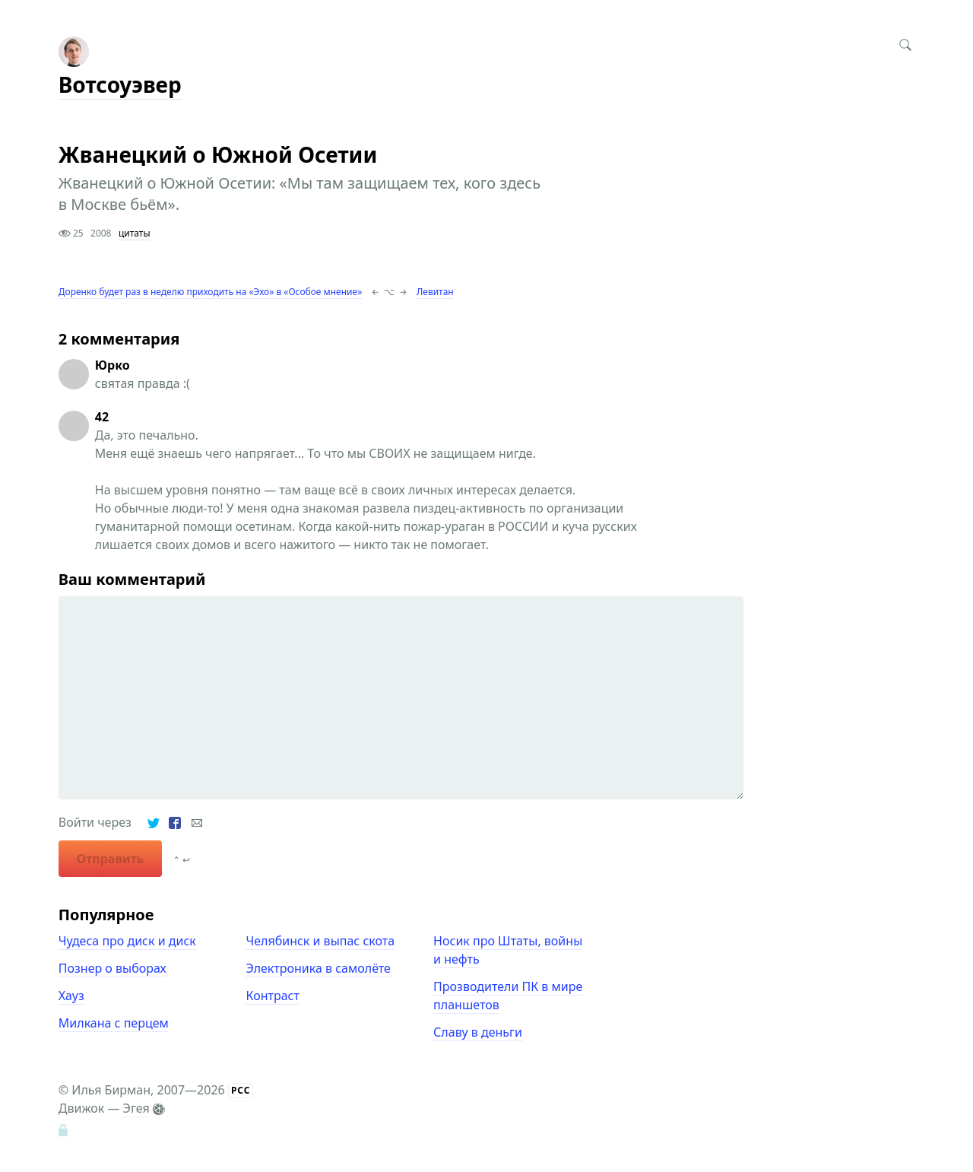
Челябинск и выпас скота (320, 940)
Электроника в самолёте (318, 968)
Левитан (435, 291)
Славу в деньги (477, 1032)
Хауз (71, 995)
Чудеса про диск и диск (127, 940)
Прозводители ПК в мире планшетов (507, 995)
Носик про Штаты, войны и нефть (507, 949)
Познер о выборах (112, 968)
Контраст (272, 995)
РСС (241, 1090)
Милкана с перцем (114, 1023)
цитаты (135, 233)
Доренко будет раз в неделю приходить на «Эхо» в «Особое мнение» (210, 291)
